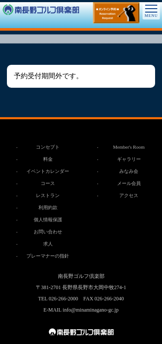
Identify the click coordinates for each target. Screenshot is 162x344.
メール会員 (129, 183)
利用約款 (47, 207)
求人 (48, 243)
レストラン (48, 195)
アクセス (128, 195)
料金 (48, 159)
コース (48, 183)
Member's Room (129, 147)
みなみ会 (128, 171)
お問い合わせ (48, 231)
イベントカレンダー (47, 171)
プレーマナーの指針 (47, 255)
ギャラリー (129, 159)
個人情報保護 (48, 219)
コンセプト (48, 147)
